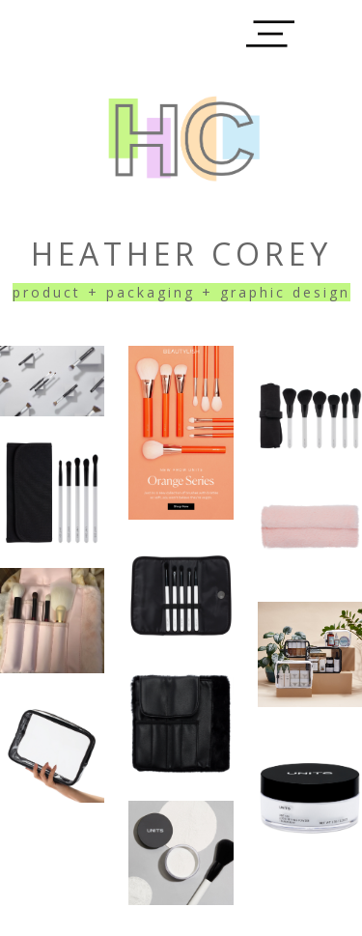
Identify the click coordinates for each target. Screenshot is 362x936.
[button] (270, 34)
